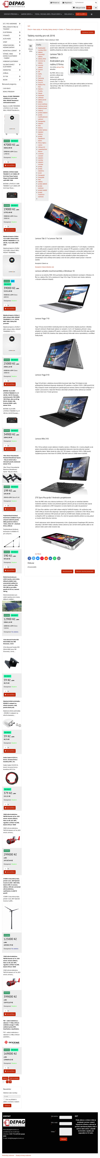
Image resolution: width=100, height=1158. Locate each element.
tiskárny (40, 110)
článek (40, 93)
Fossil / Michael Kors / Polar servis (48, 14)
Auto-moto (12, 38)
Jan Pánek (38, 554)
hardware (41, 95)
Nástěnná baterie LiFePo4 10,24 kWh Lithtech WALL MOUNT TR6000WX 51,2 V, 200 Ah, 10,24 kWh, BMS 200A (11, 240)
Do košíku (10, 165)
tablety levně (42, 100)
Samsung (41, 78)
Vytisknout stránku (87, 32)
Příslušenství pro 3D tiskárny (10, 28)
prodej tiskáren (42, 113)
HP (39, 72)
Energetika (12, 70)
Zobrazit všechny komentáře (84, 571)
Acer (39, 76)
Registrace (67, 3)
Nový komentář (67, 571)
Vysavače (12, 35)
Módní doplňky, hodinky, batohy (12, 46)
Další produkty (14, 1078)
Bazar (12, 79)
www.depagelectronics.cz (11, 1129)
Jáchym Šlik (60, 67)
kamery (40, 128)
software (41, 98)
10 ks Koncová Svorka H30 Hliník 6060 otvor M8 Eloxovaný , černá (11, 642)
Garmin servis (26, 14)
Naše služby (81, 14)
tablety (40, 52)
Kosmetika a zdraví (12, 50)
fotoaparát (41, 175)
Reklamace (69, 14)
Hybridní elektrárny (10, 61)
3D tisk (12, 76)
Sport (12, 42)
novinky (40, 160)
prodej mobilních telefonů (41, 194)
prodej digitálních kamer (41, 138)
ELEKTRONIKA (12, 32)
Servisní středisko (11, 14)
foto (39, 126)
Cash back (6, 88)
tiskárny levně (42, 108)
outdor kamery (42, 130)
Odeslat (63, 1139)
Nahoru (5, 1078)
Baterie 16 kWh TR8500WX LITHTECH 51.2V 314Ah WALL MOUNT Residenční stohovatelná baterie (11, 99)
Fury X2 (40, 82)
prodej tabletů (42, 184)
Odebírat (7, 1105)
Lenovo (40, 69)
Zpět (29, 26)
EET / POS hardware (12, 23)
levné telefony (42, 104)
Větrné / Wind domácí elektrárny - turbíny (12, 56)
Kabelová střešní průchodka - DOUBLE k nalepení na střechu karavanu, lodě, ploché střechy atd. (12, 704)
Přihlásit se (55, 3)
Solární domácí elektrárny (12, 65)
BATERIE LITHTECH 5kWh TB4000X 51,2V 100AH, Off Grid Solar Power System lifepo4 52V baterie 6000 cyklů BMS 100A (11, 176)
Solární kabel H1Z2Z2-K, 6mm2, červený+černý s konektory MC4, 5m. (10, 759)
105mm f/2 (41, 147)
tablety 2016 (42, 59)
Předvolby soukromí (8, 1155)
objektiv (40, 123)
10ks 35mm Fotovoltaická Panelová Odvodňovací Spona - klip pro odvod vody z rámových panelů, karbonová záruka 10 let (12, 460)
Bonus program (8, 92)
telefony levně (42, 106)
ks (6, 162)
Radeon (40, 80)
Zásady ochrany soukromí (23, 1155)
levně (40, 173)
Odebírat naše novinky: (10, 1093)
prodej (40, 166)
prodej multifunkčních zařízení (42, 117)
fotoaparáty (41, 121)
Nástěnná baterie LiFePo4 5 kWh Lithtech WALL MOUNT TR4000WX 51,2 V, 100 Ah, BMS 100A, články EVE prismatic (11, 319)
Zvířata (5, 73)
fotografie (41, 177)
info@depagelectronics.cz (16, 1138)
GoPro (40, 74)
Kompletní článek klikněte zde (44, 267)
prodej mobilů (42, 190)
